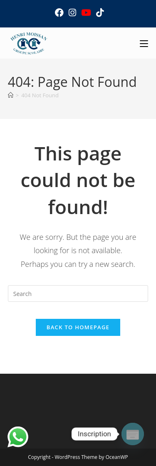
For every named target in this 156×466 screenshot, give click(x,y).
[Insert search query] (78, 293)
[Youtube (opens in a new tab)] (86, 12)
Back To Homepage (78, 327)
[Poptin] (132, 434)
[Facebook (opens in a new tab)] (59, 12)
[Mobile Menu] (144, 43)
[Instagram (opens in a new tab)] (72, 12)
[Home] (10, 95)
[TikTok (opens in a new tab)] (99, 12)
